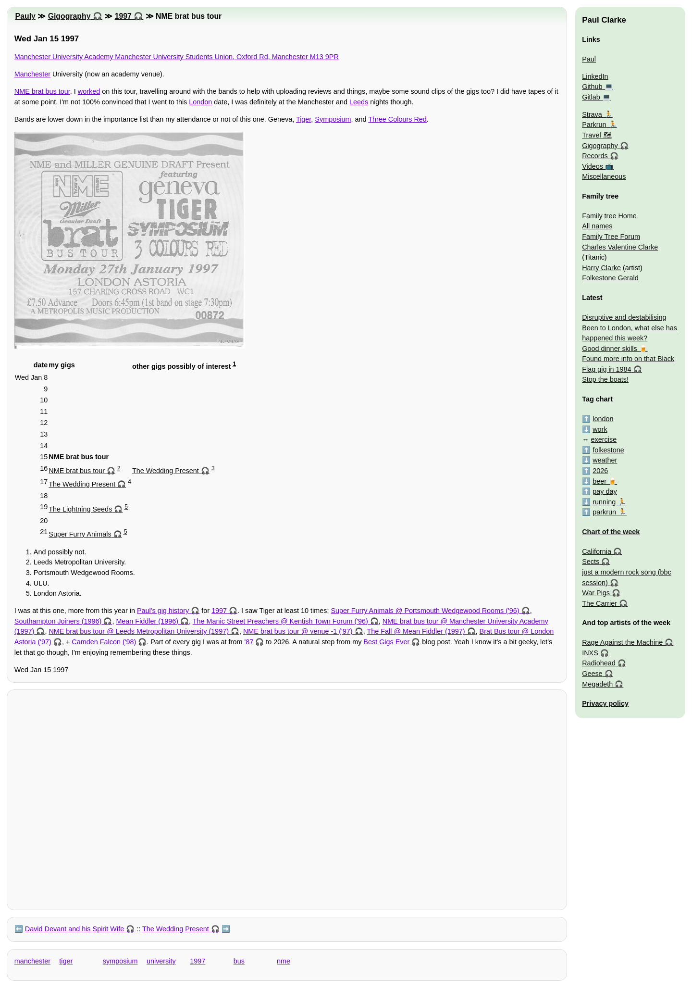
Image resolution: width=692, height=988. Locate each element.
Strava (592, 114)
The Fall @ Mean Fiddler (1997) (416, 631)
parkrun (604, 512)
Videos (592, 166)
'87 (248, 642)
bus (239, 961)
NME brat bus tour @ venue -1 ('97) (298, 631)
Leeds (358, 102)
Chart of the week (611, 532)
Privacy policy (605, 703)
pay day (605, 491)
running (604, 502)
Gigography (69, 16)
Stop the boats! (605, 379)
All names (597, 226)
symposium (120, 961)
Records (595, 156)
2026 (600, 471)
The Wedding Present (165, 471)
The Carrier (599, 603)
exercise (604, 439)
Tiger (303, 119)
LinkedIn (595, 76)
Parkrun (594, 124)
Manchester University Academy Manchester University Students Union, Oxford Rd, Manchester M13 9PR (176, 57)
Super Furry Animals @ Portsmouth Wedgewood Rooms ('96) (425, 610)
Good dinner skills (609, 348)
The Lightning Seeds (80, 509)
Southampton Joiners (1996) (58, 621)
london (603, 419)
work (600, 429)
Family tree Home (609, 216)
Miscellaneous (604, 176)
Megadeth (597, 684)
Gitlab (591, 97)
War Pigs (596, 593)
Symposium (333, 119)
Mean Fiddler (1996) (147, 621)
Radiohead (599, 663)
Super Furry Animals (80, 534)
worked (89, 91)
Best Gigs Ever (386, 642)
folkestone (608, 450)
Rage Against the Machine (622, 642)
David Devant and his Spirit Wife (74, 929)
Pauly (25, 16)
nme (283, 961)
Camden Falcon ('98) (104, 642)
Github (592, 86)
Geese (592, 673)
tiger (66, 961)
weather (605, 460)
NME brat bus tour (42, 91)
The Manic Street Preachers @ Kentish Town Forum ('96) (280, 621)
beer (599, 481)
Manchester (32, 74)
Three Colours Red (397, 119)
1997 (123, 16)
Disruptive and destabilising (624, 317)
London (200, 102)
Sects (590, 561)
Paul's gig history (163, 610)
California (596, 551)
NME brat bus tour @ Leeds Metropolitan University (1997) (139, 631)
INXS (590, 653)
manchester (32, 961)
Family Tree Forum (611, 236)
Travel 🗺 (596, 135)
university (161, 961)
